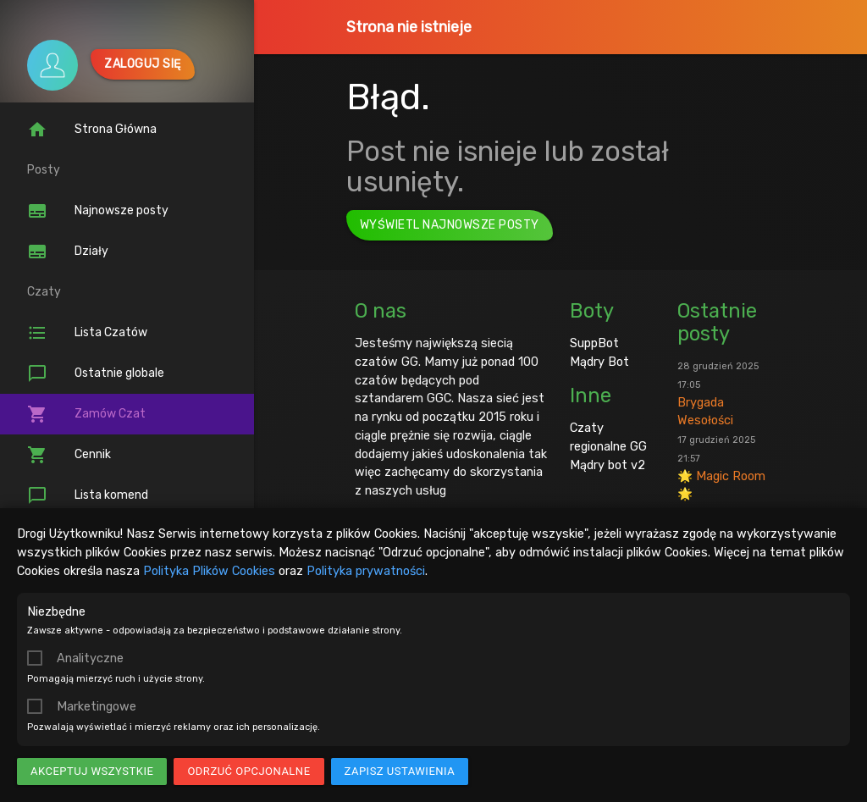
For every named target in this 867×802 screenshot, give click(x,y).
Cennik (69, 454)
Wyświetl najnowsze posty (449, 225)
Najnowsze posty (97, 211)
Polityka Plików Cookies (209, 570)
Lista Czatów (87, 333)
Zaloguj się (142, 64)
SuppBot (594, 343)
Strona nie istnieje (409, 27)
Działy (67, 251)
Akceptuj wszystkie (91, 771)
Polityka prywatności (365, 570)
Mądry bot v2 (607, 465)
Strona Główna (92, 129)
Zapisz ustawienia (400, 771)
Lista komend (87, 495)
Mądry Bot (599, 361)
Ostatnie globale (95, 373)
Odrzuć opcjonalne (248, 771)
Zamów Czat (86, 414)
